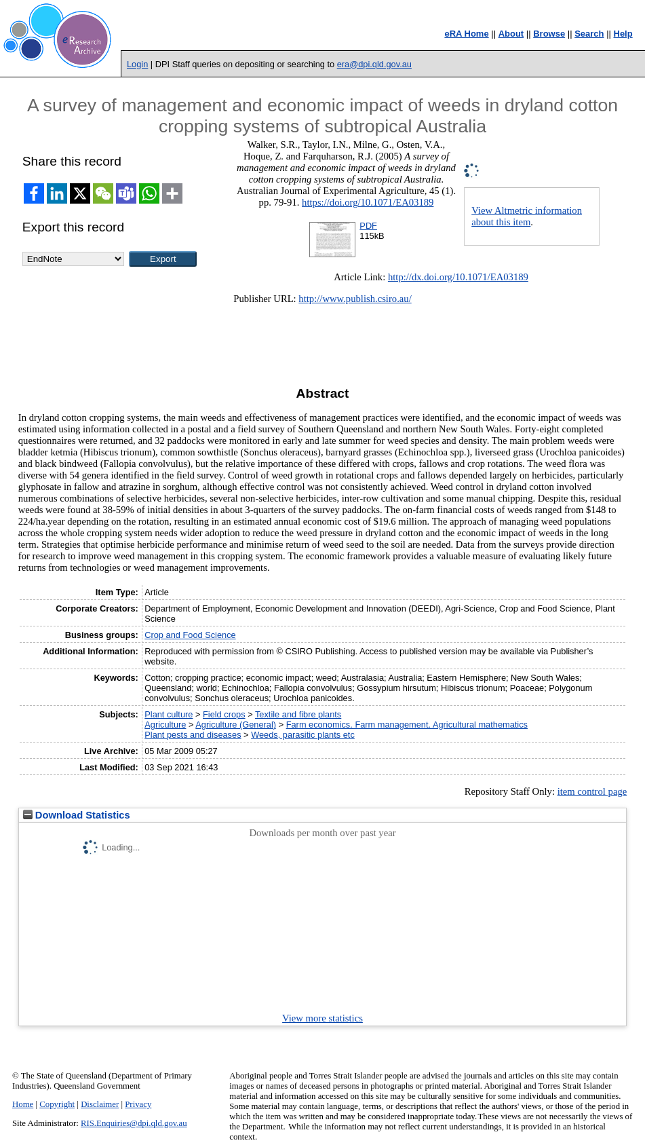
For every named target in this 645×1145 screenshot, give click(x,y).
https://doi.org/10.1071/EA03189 (367, 202)
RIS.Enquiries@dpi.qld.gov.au (134, 1123)
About (511, 34)
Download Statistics (76, 815)
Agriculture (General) (235, 724)
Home (22, 1104)
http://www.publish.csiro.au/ (354, 298)
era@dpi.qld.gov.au (374, 64)
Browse (549, 34)
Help (623, 34)
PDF (368, 226)
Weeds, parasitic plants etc (303, 735)
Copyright (57, 1104)
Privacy (138, 1104)
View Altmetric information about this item (526, 216)
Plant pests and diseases (192, 735)
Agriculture (165, 724)
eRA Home (466, 34)
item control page (592, 791)
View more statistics (322, 1018)
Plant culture (168, 714)
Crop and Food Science (189, 635)
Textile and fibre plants (298, 714)
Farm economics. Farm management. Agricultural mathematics (407, 724)
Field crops (224, 714)
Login (137, 64)
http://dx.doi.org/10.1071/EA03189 (458, 276)
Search (589, 34)
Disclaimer (100, 1104)
